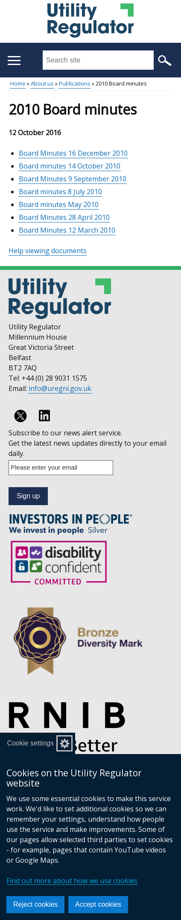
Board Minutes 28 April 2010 (64, 217)
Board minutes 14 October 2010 (69, 166)
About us (42, 83)
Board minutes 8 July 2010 (60, 191)
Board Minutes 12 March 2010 (67, 230)
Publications (74, 83)
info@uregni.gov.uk (60, 388)
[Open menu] (14, 60)
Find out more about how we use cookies (71, 880)
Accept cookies (98, 904)
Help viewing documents (48, 250)
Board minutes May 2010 (59, 204)
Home (18, 83)
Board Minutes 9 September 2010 (72, 178)
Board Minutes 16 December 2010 (73, 153)
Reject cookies (35, 904)
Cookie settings (30, 743)
